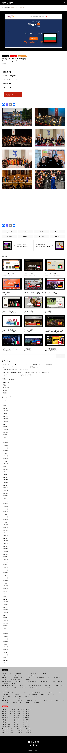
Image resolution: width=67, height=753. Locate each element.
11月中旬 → (19, 730)
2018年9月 (5, 633)
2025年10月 (6, 408)
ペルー (27, 702)
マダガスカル (33, 694)
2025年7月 (5, 416)
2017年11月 (6, 660)
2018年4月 (5, 647)
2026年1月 (5, 400)
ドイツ (49, 677)
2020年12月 (6, 562)
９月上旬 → (10, 726)
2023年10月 (6, 472)
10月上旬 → (10, 728)
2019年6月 (5, 609)
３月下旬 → (28, 713)
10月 (3, 728)
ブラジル (15, 702)
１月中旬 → (19, 709)
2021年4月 (5, 551)
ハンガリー (14, 685)
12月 (3, 732)
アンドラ (8, 677)
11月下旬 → (28, 730)
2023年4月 (5, 487)
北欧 (3, 673)
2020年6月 (5, 578)
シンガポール (33, 696)
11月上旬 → (10, 730)
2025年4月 (5, 424)
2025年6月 (5, 418)
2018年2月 (5, 652)
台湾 (20, 696)
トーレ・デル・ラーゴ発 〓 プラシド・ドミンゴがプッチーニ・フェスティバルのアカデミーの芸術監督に (28, 364)
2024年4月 (5, 456)
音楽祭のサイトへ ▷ (13, 95)
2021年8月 (5, 541)
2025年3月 (5, 426)
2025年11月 (6, 405)
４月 (3, 715)
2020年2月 (5, 588)
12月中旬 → (19, 732)
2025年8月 (5, 413)
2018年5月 (5, 644)
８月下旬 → (28, 724)
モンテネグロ (23, 687)
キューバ (46, 700)
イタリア (18, 681)
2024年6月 (5, 450)
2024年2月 (5, 461)
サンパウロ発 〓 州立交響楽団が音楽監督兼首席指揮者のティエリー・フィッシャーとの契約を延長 (26, 372)
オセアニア (5, 698)
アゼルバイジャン (41, 692)
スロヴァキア (29, 685)
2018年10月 (6, 631)
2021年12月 (6, 530)
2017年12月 (6, 657)
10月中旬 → (19, 728)
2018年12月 (6, 625)
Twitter (30, 745)
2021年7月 (5, 543)
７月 (3, 722)
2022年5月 (5, 517)
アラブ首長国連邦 (16, 694)
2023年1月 (5, 495)
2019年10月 (6, 599)
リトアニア (32, 675)
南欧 (3, 681)
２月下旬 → (28, 711)
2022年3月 (5, 522)
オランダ (31, 677)
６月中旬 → (19, 720)
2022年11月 (6, 501)
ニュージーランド (25, 698)
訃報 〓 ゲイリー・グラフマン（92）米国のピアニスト (16, 369)
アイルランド (18, 673)
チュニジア (42, 694)
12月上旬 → (10, 732)
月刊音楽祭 (33, 742)
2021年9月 (5, 538)
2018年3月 (5, 649)
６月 (3, 720)
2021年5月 (5, 548)
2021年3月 (5, 554)
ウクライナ (41, 687)
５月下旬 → (28, 717)
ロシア (5, 690)
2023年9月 (5, 474)
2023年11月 (6, 469)
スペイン (19, 679)
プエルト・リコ (37, 700)
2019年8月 (5, 604)
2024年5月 (5, 453)
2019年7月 (5, 607)
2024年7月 (5, 448)
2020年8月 (5, 572)
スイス (5, 679)
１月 (3, 709)
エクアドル (61, 700)
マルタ (13, 683)
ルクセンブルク (40, 677)
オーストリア (57, 677)
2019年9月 (5, 602)
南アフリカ (51, 694)
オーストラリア (14, 698)
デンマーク (27, 673)
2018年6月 (5, 641)
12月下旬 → (28, 732)
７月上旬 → (10, 722)
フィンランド (53, 673)
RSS (36, 745)
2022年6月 (5, 514)
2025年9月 (5, 411)
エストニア (16, 675)
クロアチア (34, 681)
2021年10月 (6, 535)
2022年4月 (5, 519)
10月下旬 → (28, 728)
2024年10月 (6, 440)
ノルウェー (44, 673)
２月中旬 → (14, 56)
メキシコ (28, 700)
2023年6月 (5, 482)
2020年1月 (5, 591)
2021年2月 (5, 556)
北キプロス (60, 681)
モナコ (12, 679)
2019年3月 (5, 617)
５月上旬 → (10, 717)
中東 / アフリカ (6, 692)
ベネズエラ (54, 700)
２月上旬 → (10, 711)
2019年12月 (6, 594)
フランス (16, 677)
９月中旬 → (19, 726)
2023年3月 (5, 490)
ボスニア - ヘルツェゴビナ (10, 687)
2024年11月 (6, 437)
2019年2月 (5, 620)
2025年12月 (6, 403)
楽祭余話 (5, 393)
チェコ (21, 685)
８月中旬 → (19, 724)
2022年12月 (6, 498)
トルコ (50, 692)
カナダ (13, 700)
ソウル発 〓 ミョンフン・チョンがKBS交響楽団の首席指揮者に (18, 375)
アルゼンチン (35, 702)
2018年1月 (5, 655)
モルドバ (49, 687)
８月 (3, 724)
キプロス (6, 683)
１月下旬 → (28, 709)
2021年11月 (6, 533)
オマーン (25, 694)
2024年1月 (5, 464)
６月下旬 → (28, 720)
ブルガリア (6, 56)
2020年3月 (5, 586)
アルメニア (31, 692)
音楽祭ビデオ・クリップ (8, 382)
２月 (3, 711)
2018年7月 (5, 639)
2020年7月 (5, 575)
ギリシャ (52, 681)
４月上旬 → (10, 715)
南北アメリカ (5, 700)
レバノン (6, 694)
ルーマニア (38, 685)
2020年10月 (6, 567)
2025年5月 (5, 421)
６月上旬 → (10, 720)
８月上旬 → (10, 724)
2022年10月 (6, 503)
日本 (9, 696)
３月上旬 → (10, 713)
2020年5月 (5, 580)
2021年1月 (5, 559)
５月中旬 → (19, 717)
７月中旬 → (19, 722)
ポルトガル (27, 679)
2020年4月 (5, 583)
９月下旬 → (28, 726)
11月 (3, 730)
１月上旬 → (10, 709)
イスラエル (58, 692)
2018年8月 (5, 636)
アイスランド (36, 673)
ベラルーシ (57, 687)
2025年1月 (5, 432)
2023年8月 (5, 477)
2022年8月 (5, 509)
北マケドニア (44, 681)
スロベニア (26, 681)
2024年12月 (6, 434)
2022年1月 (5, 527)
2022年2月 (5, 525)
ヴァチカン (10, 681)
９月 (3, 726)
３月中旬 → (19, 713)
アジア (4, 696)
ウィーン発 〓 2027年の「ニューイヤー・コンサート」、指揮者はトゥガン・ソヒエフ (23, 367)
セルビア (55, 685)
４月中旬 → (19, 715)
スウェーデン (7, 675)
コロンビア (6, 702)
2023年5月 (5, 485)
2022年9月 (5, 506)
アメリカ (20, 700)
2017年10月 (6, 663)
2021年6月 (5, 546)
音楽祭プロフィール (22, 56)
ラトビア (24, 675)
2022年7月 (5, 511)
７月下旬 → (28, 722)
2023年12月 (6, 466)
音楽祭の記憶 (6, 387)
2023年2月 (5, 493)
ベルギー (23, 677)
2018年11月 (6, 628)
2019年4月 (5, 615)
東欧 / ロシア (5, 685)
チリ (21, 702)
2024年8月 (5, 445)
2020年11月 (6, 564)
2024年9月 (5, 442)
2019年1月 (5, 623)
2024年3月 (5, 458)
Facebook (33, 745)
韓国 (26, 696)
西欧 (3, 677)
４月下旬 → (28, 715)
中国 (15, 696)
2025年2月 (5, 429)
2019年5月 (5, 612)
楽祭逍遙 (5, 390)
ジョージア (15, 692)
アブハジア (23, 692)
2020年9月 (5, 570)
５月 (3, 717)
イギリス (9, 673)
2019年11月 (6, 596)
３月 (3, 713)
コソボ (62, 685)
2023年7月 (5, 479)
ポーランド (32, 687)
